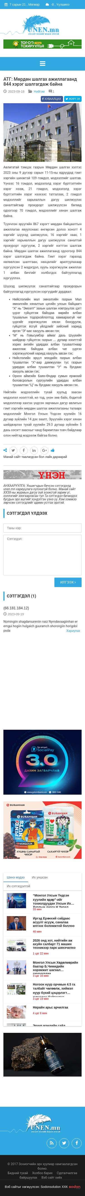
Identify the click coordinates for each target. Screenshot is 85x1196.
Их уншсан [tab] (40, 877)
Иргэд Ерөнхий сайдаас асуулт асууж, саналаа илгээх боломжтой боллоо (54, 922)
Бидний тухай (18, 1173)
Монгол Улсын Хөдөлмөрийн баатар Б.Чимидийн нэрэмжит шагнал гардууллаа (55, 966)
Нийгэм (39, 91)
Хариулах (73, 631)
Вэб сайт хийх (51, 1177)
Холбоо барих (42, 1173)
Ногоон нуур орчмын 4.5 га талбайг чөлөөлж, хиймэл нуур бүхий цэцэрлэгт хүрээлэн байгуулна (54, 989)
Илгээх (68, 582)
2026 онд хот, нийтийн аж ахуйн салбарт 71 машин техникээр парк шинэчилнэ (54, 944)
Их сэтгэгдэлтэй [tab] (18, 886)
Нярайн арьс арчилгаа (50, 1007)
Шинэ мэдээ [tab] (16, 877)
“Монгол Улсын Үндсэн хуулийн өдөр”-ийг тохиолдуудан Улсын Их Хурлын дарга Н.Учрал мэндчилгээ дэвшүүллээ (52, 899)
